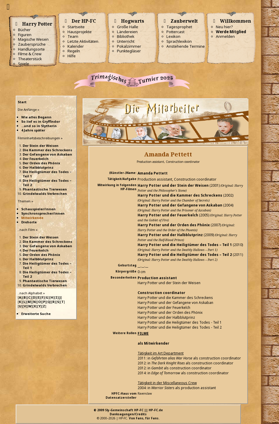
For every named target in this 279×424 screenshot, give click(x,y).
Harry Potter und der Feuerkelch (168, 215)
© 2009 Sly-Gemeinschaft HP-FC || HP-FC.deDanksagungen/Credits (128, 412)
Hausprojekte (79, 31)
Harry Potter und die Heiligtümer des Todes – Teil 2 (185, 254)
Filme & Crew (29, 53)
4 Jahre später (33, 130)
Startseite (76, 26)
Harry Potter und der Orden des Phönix (174, 224)
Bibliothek (125, 36)
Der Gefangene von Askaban (47, 154)
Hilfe (71, 55)
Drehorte (29, 222)
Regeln (73, 51)
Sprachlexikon (179, 41)
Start (22, 102)
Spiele (23, 63)
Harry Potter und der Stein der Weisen (173, 185)
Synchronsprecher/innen (43, 213)
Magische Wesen (33, 39)
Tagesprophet (179, 26)
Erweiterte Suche (36, 313)
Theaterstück (30, 58)
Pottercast (175, 31)
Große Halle (127, 26)
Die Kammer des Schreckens (47, 150)
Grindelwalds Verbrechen (45, 193)
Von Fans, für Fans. (144, 418)
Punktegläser (129, 51)
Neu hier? (224, 26)
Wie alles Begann (36, 117)
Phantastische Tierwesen (45, 189)
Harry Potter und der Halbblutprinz (170, 234)
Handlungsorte (31, 49)
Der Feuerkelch (36, 158)
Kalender (75, 46)
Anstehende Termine (185, 46)
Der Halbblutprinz (38, 167)
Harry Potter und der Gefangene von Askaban (180, 205)
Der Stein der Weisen (40, 145)
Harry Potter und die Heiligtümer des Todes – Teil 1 (185, 244)
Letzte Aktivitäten (82, 41)
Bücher (24, 29)
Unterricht (125, 41)
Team (72, 36)
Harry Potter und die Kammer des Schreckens (180, 195)
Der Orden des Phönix (41, 163)
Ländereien (127, 31)
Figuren (24, 34)
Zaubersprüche (32, 44)
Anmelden (225, 36)
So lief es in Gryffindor (40, 121)
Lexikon (173, 36)
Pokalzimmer (129, 46)
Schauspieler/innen (38, 209)
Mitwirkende (32, 217)
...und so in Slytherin (39, 126)
